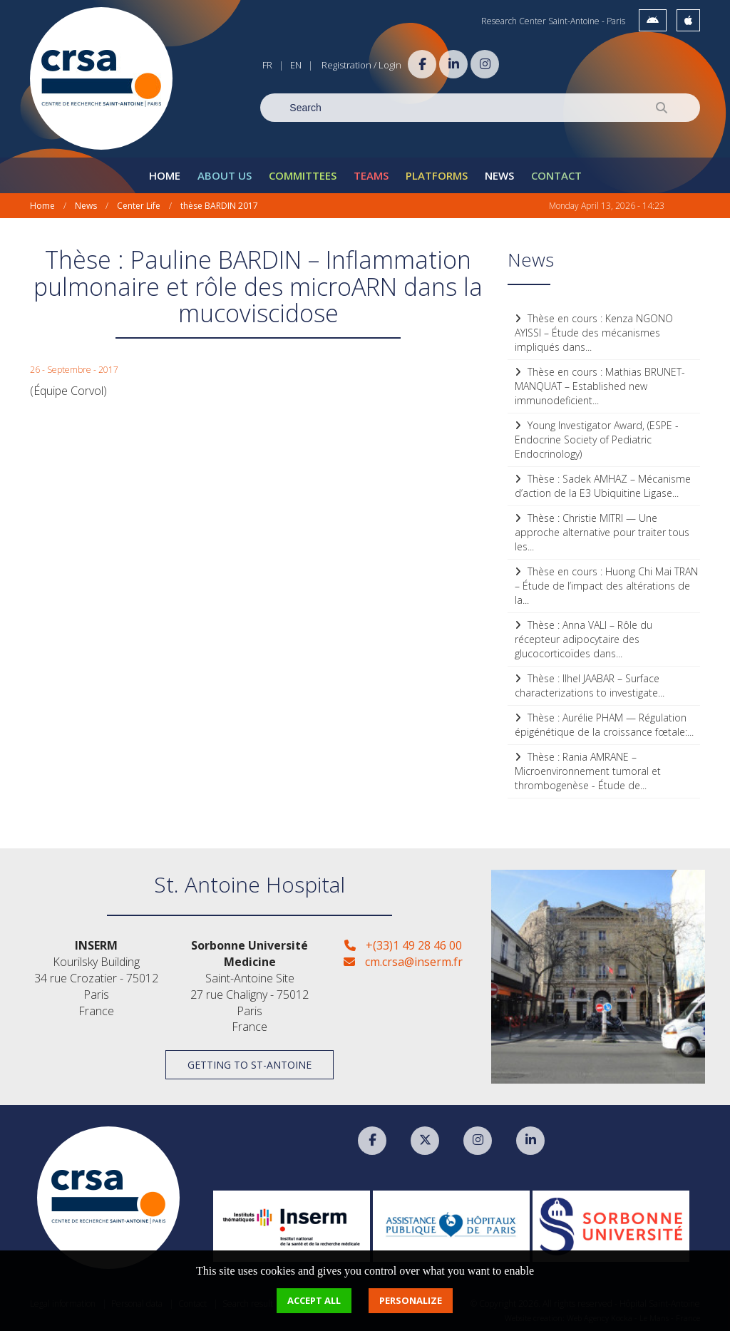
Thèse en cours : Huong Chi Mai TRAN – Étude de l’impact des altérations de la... (606, 586)
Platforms (437, 175)
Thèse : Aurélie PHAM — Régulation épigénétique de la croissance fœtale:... (604, 725)
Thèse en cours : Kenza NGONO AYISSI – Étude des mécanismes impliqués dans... (594, 333)
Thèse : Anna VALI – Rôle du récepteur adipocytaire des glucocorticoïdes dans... (583, 639)
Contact (556, 175)
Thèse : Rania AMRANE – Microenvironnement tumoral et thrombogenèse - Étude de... (588, 771)
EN (296, 64)
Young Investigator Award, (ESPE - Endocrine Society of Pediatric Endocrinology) (597, 439)
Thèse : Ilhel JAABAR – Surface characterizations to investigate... (589, 685)
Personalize (410, 1300)
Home (164, 175)
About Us (224, 175)
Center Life (138, 206)
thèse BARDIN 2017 (219, 206)
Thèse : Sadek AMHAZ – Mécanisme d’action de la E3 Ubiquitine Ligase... (603, 486)
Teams (371, 175)
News (499, 175)
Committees (302, 175)
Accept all (314, 1300)
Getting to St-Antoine (249, 1065)
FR (267, 64)
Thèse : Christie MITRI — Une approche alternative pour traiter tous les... (602, 532)
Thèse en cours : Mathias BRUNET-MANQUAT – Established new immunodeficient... (600, 386)
